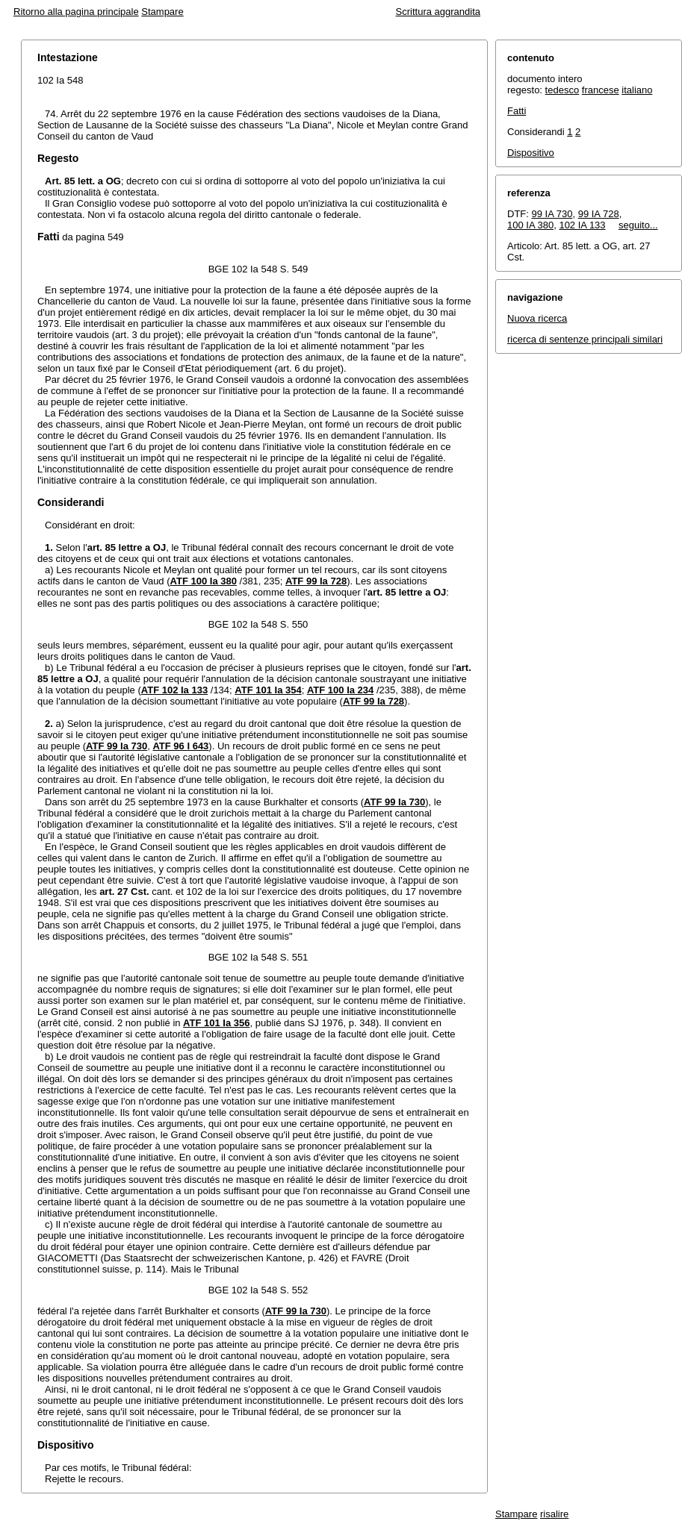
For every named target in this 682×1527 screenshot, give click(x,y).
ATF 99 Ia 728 (316, 581)
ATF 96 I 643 (180, 746)
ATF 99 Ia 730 (116, 746)
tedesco (562, 90)
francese (600, 90)
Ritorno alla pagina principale (76, 11)
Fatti (516, 110)
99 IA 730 (552, 213)
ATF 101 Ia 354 (268, 690)
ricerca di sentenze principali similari (585, 339)
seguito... (638, 225)
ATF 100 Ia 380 (203, 581)
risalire (554, 1514)
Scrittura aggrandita (438, 11)
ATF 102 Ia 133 (174, 690)
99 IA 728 (598, 213)
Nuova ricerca (537, 318)
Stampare (162, 11)
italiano (636, 90)
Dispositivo (530, 152)
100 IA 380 (530, 225)
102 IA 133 (582, 225)
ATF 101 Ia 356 (216, 1022)
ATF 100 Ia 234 (340, 690)
